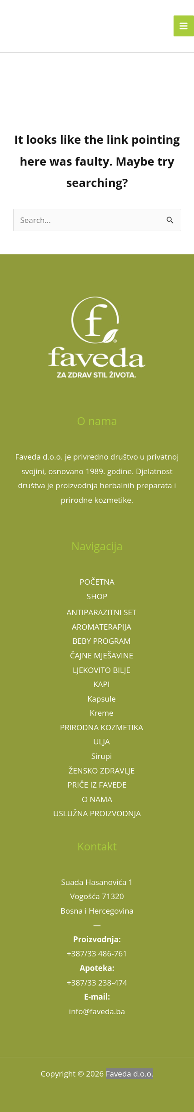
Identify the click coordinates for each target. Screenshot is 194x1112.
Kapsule (101, 698)
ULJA (101, 741)
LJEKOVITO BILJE (101, 670)
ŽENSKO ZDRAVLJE (102, 770)
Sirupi (101, 756)
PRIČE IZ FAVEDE (97, 784)
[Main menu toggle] (184, 25)
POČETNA (97, 581)
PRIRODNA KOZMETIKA (101, 727)
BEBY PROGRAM (101, 641)
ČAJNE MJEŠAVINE (101, 655)
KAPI (101, 684)
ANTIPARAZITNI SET (102, 612)
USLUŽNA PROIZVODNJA (97, 813)
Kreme (101, 713)
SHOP (97, 596)
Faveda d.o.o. (130, 1073)
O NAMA (97, 799)
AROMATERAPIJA (101, 627)
